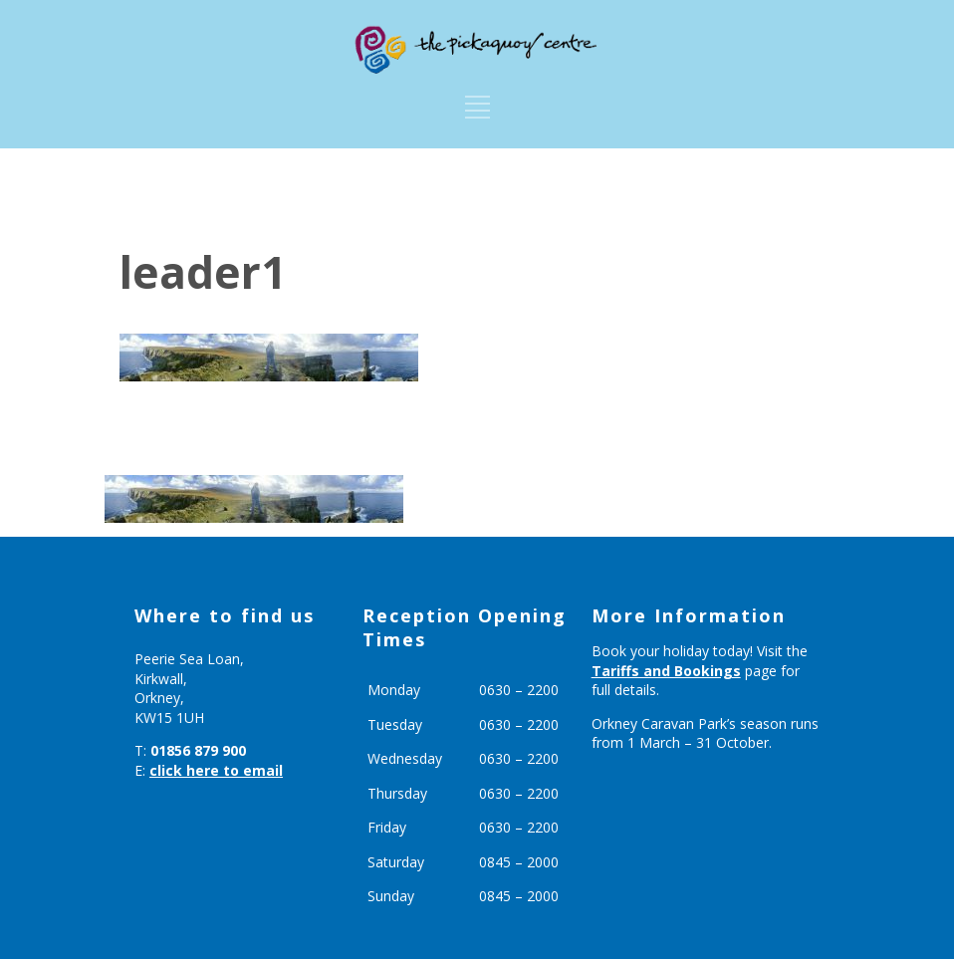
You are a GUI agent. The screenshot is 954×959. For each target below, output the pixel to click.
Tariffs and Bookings (666, 670)
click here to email (216, 770)
